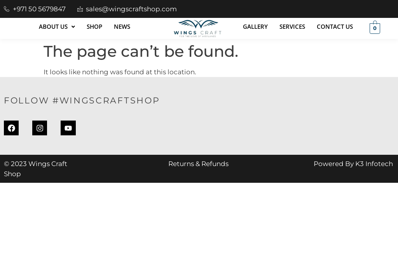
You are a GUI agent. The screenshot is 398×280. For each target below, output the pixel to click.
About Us (57, 26)
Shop (94, 26)
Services (292, 26)
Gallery (255, 26)
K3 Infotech (374, 164)
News (122, 26)
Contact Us (335, 26)
